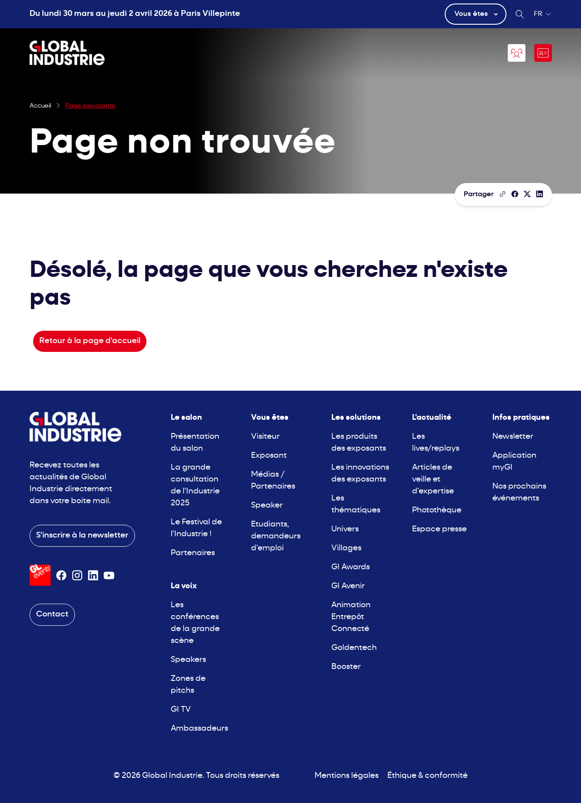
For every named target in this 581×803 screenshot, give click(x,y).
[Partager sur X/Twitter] (527, 194)
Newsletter (512, 437)
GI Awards (350, 567)
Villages (346, 548)
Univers (345, 529)
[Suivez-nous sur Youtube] (109, 575)
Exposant (269, 456)
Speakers (188, 660)
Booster (346, 667)
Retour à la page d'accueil (89, 341)
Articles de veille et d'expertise (433, 479)
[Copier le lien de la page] (502, 194)
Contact (52, 614)
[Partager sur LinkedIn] (539, 194)
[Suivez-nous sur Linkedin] (93, 575)
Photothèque (436, 510)
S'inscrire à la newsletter (82, 535)
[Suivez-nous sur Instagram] (77, 575)
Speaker (267, 505)
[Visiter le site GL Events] (40, 575)
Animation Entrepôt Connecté (351, 617)
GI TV (181, 710)
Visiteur (265, 437)
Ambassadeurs (199, 729)
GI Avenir (348, 586)
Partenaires (193, 553)
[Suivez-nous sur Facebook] (61, 575)
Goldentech (354, 648)
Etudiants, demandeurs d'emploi (275, 536)
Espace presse (439, 529)
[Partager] (514, 194)
